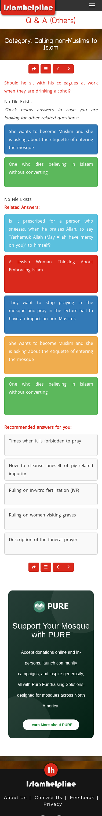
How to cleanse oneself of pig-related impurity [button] (51, 470)
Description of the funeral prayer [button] (43, 539)
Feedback (82, 797)
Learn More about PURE (51, 725)
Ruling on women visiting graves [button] (42, 515)
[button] (46, 68)
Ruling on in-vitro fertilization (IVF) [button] (44, 490)
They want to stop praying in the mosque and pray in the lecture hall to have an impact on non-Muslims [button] (51, 311)
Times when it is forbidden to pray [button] (45, 441)
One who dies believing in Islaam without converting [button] (51, 168)
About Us (15, 797)
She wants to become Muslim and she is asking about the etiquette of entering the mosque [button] (51, 139)
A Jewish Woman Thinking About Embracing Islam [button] (51, 266)
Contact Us (49, 797)
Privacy (52, 804)
